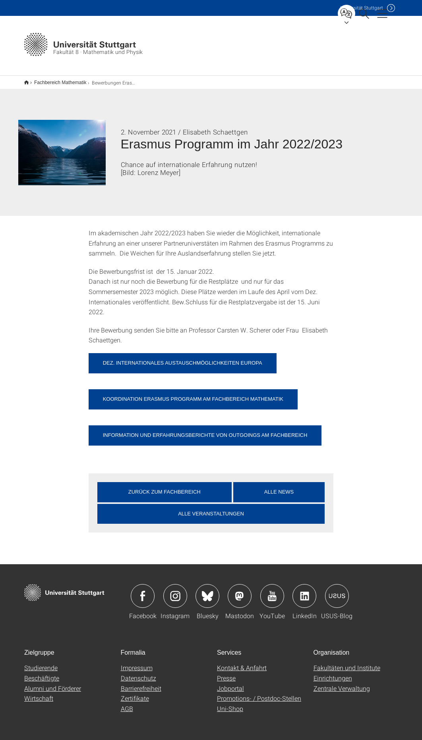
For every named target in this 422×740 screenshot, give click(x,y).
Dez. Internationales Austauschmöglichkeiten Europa (182, 358)
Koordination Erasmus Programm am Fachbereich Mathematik (193, 394)
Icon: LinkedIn (304, 591)
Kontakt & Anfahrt (242, 662)
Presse (226, 673)
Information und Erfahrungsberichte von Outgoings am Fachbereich (205, 430)
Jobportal (230, 683)
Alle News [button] (279, 487)
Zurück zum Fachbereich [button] (164, 487)
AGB (127, 703)
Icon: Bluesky (207, 591)
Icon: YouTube (272, 591)
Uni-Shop (230, 703)
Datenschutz (138, 673)
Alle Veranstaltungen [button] (211, 508)
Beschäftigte (41, 673)
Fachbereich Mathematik (56, 80)
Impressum (137, 662)
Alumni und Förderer (52, 683)
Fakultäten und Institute (347, 662)
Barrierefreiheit (141, 683)
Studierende (41, 662)
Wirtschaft (38, 693)
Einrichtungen (333, 673)
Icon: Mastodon (240, 591)
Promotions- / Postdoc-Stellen (259, 693)
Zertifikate (135, 693)
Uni (361, 8)
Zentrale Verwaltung (342, 683)
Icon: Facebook (143, 591)
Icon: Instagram (175, 591)
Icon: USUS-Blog (337, 591)
